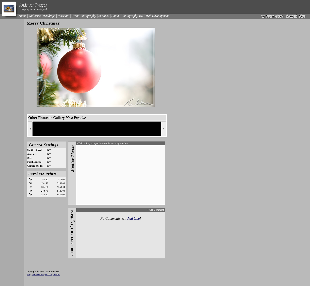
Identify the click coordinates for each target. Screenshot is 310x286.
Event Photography (84, 15)
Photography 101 (132, 15)
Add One (133, 218)
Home (22, 15)
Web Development (157, 15)
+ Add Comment (155, 209)
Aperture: (32, 154)
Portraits (63, 15)
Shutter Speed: (34, 150)
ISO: (29, 158)
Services (103, 15)
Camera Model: (35, 165)
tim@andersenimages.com (39, 274)
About (115, 15)
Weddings (49, 15)
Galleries (35, 15)
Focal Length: (34, 162)
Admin (56, 274)
